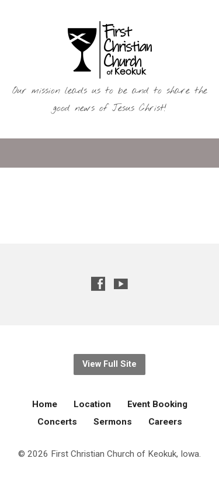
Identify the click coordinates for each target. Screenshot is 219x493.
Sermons (112, 421)
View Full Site (109, 364)
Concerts (57, 421)
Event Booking (157, 404)
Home (44, 404)
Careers (165, 421)
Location (92, 404)
